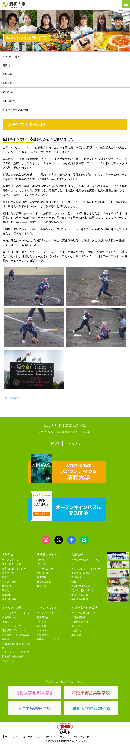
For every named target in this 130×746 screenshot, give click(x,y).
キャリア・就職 (12, 609)
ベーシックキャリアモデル (16, 615)
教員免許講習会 (79, 624)
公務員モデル (9, 620)
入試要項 (76, 579)
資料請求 (54, 446)
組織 (4, 579)
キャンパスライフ (48, 609)
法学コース (43, 562)
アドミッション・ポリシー (85, 571)
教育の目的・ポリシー (14, 571)
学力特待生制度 (79, 597)
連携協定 (76, 633)
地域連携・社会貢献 (84, 609)
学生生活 (8, 75)
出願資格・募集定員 (82, 575)
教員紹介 (41, 588)
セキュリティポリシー (57, 739)
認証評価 (7, 597)
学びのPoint (43, 575)
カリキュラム (44, 584)
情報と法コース (45, 566)
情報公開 (7, 588)
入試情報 (77, 556)
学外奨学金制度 (79, 601)
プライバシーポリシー (84, 739)
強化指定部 (9, 103)
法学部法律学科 (47, 556)
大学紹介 (8, 556)
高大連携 (76, 628)
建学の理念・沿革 (11, 566)
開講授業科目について (14, 633)
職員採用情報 (9, 601)
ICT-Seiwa (9, 93)
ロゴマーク (8, 575)
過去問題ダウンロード (83, 588)
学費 (73, 584)
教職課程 (41, 579)
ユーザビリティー (32, 739)
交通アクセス (9, 584)
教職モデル (8, 624)
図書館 (7, 66)
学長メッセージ (10, 562)
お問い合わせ (73, 446)
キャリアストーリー (12, 663)
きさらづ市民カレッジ (83, 615)
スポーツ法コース (46, 571)
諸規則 (5, 593)
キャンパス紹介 (12, 56)
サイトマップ (12, 739)
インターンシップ (11, 628)
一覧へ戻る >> (11, 400)
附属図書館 (43, 620)
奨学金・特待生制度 (82, 593)
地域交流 (76, 637)
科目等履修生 (78, 620)
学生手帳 (8, 84)
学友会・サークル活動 (48, 641)
